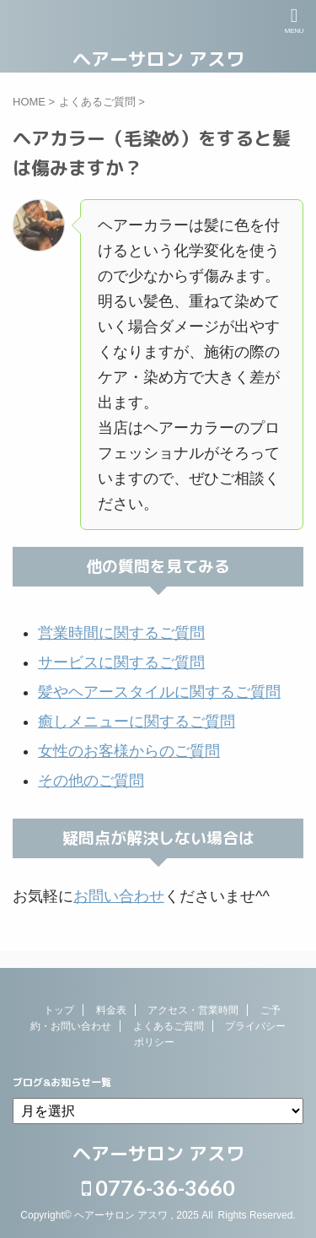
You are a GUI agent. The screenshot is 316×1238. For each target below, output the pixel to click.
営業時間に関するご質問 (121, 632)
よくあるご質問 (168, 1026)
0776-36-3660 (158, 1187)
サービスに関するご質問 (121, 662)
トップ (59, 1010)
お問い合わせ (118, 896)
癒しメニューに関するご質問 (136, 721)
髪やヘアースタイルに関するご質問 (159, 692)
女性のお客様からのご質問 (129, 751)
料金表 (111, 1010)
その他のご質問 (91, 780)
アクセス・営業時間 (192, 1010)
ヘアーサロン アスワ (158, 59)
